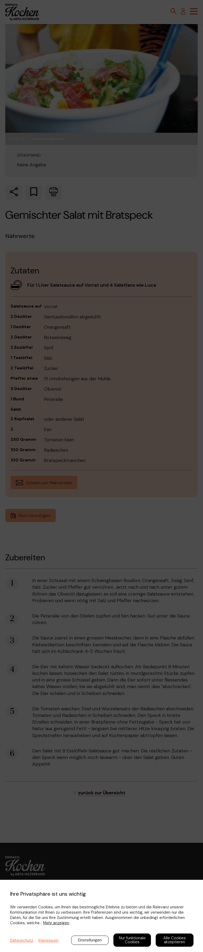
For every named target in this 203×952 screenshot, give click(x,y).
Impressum (48, 940)
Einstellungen (90, 940)
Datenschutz (21, 940)
